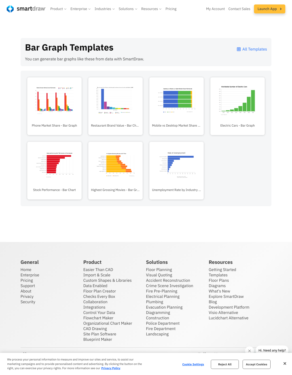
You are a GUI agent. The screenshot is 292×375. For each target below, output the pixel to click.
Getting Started (222, 269)
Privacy (27, 296)
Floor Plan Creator (99, 291)
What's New (219, 291)
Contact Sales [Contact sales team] (239, 9)
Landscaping (157, 334)
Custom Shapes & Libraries (107, 280)
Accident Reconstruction (168, 280)
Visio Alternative (223, 312)
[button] (58, 9)
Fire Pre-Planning (161, 291)
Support (28, 285)
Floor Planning (159, 269)
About (26, 291)
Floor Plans (219, 280)
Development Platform (229, 307)
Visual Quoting (159, 275)
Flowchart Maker (98, 317)
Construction (157, 317)
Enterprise (30, 275)
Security (28, 301)
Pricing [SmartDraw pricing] (170, 9)
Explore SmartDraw (226, 296)
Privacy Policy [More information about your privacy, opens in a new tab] (110, 368)
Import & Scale (96, 275)
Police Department (163, 323)
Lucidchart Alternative (229, 317)
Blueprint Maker (97, 339)
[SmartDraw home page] (26, 9)
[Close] (285, 363)
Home (26, 269)
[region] (146, 364)
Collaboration (95, 301)
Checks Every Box (99, 296)
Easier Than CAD (98, 269)
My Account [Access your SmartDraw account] (215, 9)
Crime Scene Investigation (169, 285)
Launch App (270, 9)
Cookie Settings (193, 364)
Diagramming (158, 312)
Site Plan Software (99, 334)
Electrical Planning (163, 296)
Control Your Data (99, 312)
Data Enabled (95, 285)
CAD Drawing (95, 328)
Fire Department (161, 328)
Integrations (94, 307)
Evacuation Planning (164, 307)
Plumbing (154, 301)
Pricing (27, 280)
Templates (218, 275)
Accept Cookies (256, 364)
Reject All (225, 364)
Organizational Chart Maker (107, 323)
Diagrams (217, 285)
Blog (213, 301)
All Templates (251, 49)
